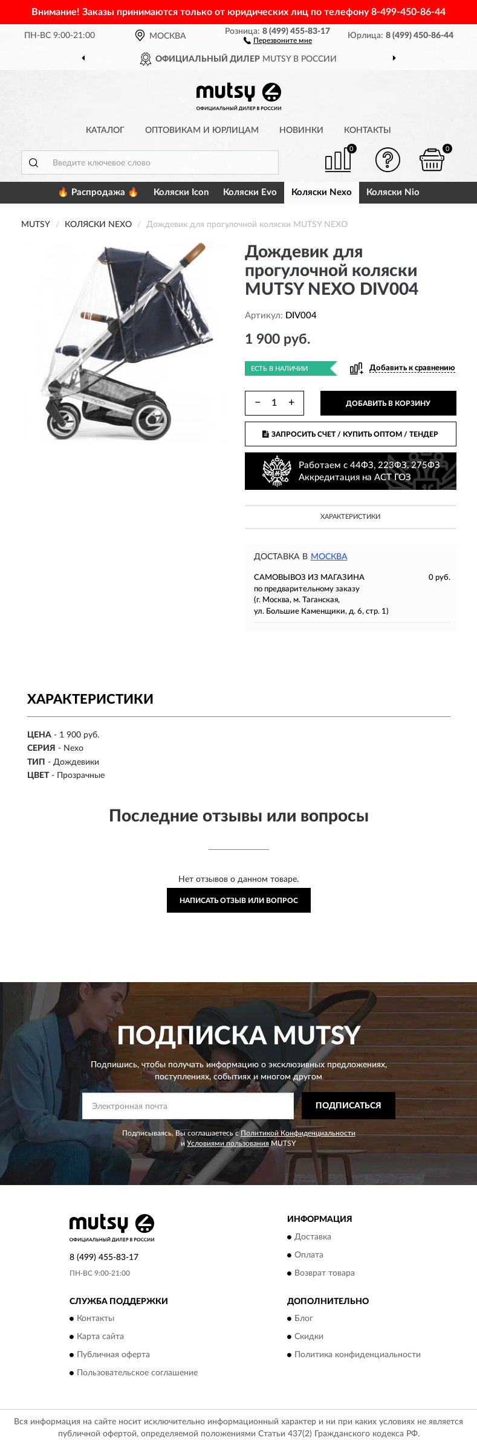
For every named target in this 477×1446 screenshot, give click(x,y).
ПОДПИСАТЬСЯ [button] (348, 1106)
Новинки (301, 130)
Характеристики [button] (350, 516)
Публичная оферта (113, 1355)
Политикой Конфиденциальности (298, 1133)
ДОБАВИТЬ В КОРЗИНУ (388, 403)
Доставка (312, 1237)
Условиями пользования (228, 1143)
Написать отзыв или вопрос (239, 900)
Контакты (367, 130)
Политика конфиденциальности (357, 1355)
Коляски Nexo (321, 192)
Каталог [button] (105, 130)
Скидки (308, 1336)
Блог (303, 1318)
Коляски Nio (393, 192)
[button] (278, 39)
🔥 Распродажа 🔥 (98, 192)
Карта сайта (100, 1336)
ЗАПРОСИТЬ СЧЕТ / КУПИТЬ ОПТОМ (350, 434)
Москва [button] (329, 557)
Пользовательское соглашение (137, 1373)
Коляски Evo (250, 192)
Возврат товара (324, 1273)
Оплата (308, 1255)
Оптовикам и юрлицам (202, 130)
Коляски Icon (181, 192)
